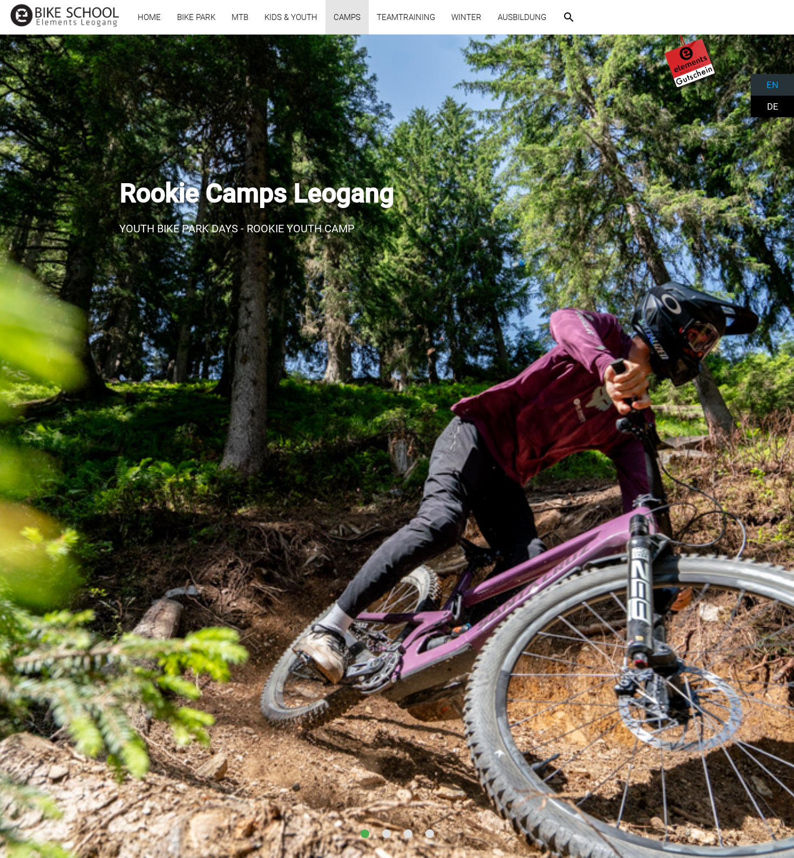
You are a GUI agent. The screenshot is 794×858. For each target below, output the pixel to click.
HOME (149, 17)
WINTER (466, 17)
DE (772, 106)
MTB (240, 17)
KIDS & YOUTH (290, 17)
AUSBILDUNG (522, 17)
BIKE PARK (196, 17)
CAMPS (347, 17)
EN (772, 84)
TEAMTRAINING (406, 17)
